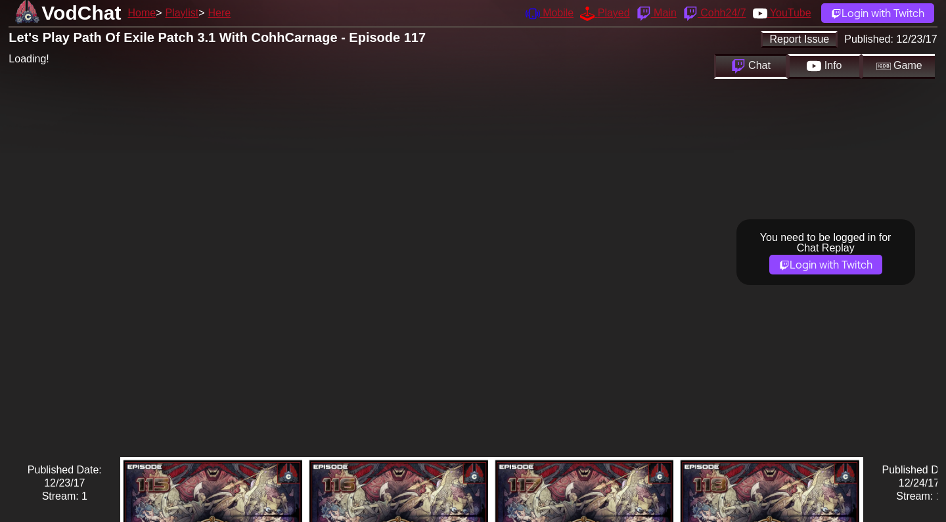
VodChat (81, 13)
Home (141, 12)
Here (219, 12)
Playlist (181, 12)
